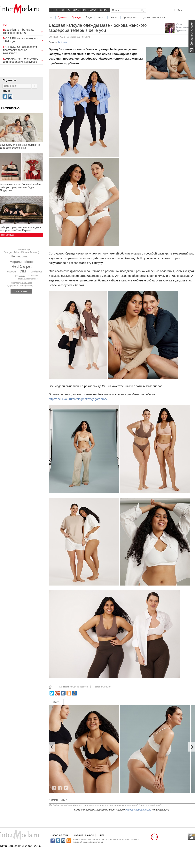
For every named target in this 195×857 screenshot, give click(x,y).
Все (51, 17)
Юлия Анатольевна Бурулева (183, 27)
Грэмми (20, 276)
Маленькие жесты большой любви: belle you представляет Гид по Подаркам (20, 187)
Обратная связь (60, 835)
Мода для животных (28, 279)
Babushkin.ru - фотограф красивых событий (18, 31)
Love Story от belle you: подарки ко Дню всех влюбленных (20, 146)
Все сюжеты (21, 291)
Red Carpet (21, 266)
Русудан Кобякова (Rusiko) (20, 285)
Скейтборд (36, 271)
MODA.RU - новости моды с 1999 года (20, 40)
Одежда (77, 17)
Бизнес (101, 17)
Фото (56, 702)
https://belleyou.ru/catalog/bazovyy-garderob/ (78, 399)
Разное (114, 17)
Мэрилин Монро (22, 262)
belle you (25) (7, 235)
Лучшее (62, 17)
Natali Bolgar (24, 249)
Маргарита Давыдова (21, 283)
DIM (23, 271)
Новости (57, 10)
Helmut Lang (19, 256)
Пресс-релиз (129, 17)
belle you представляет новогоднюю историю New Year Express (21, 229)
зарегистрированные (138, 809)
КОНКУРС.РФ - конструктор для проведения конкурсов (20, 60)
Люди (89, 17)
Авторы (73, 10)
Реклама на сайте (83, 835)
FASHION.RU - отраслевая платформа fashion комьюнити (20, 50)
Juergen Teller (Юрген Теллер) (21, 252)
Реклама (89, 10)
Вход (178, 10)
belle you (62, 42)
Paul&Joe (33, 275)
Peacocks (10, 271)
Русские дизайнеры (153, 17)
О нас (104, 10)
